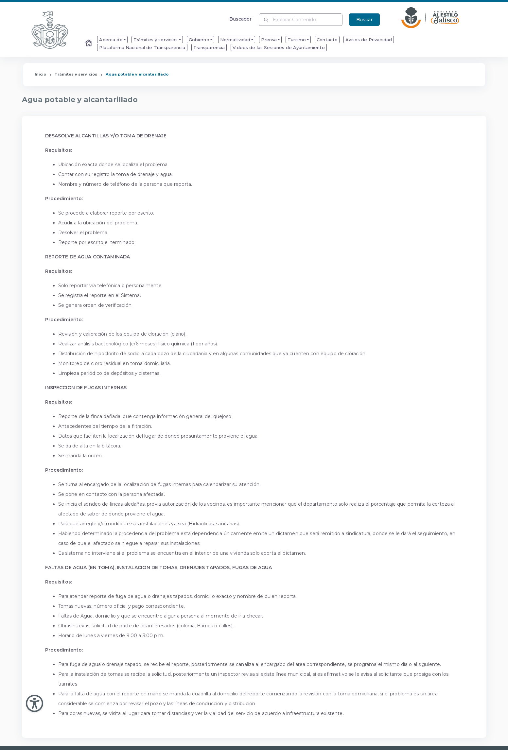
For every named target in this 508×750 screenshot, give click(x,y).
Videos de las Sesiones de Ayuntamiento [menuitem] (278, 47)
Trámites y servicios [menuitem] (155, 39)
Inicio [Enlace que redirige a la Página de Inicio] (40, 74)
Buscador (240, 19)
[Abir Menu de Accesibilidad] (35, 703)
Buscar (364, 20)
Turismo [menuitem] (297, 39)
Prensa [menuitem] (269, 39)
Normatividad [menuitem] (235, 39)
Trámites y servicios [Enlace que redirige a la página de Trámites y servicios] (76, 74)
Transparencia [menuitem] (209, 47)
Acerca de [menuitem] (110, 39)
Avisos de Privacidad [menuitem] (368, 39)
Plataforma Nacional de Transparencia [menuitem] (142, 47)
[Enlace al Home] (89, 43)
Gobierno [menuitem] (199, 39)
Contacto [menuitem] (327, 39)
